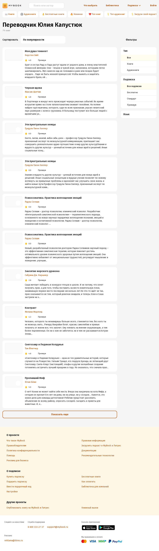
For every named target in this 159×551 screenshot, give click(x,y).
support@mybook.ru (57, 527)
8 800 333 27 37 (36, 527)
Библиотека (112, 5)
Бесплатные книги (54, 14)
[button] (139, 51)
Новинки (78, 14)
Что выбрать (90, 5)
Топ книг (96, 14)
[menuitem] (139, 60)
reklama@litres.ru (13, 540)
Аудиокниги (30, 14)
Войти (153, 5)
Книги (11, 14)
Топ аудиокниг (117, 14)
